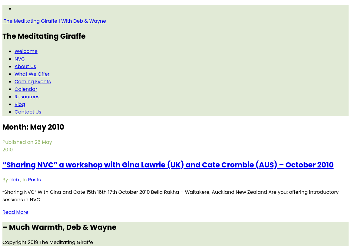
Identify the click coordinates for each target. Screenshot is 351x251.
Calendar (26, 89)
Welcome (26, 51)
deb (14, 179)
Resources (27, 96)
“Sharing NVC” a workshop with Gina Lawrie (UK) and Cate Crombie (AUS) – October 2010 (168, 165)
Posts (34, 179)
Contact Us (28, 111)
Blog (20, 104)
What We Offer (32, 74)
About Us (25, 66)
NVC (20, 58)
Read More (15, 212)
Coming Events (33, 81)
